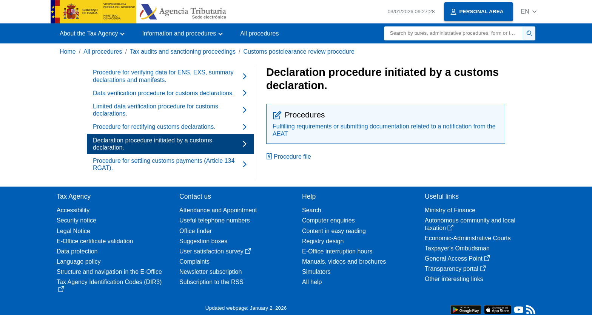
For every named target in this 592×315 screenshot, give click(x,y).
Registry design (323, 241)
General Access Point (457, 258)
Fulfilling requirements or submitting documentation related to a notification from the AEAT (384, 130)
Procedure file (288, 156)
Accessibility (73, 210)
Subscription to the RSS (211, 282)
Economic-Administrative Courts (468, 238)
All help (312, 282)
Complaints (194, 261)
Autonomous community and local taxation (470, 224)
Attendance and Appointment (218, 210)
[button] (528, 11)
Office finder (195, 231)
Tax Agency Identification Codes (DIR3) (109, 285)
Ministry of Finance (450, 210)
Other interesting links (454, 279)
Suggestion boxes (203, 241)
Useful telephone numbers (214, 220)
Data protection (77, 251)
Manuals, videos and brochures (344, 261)
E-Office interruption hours (337, 251)
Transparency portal (455, 269)
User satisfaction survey (215, 251)
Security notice (76, 220)
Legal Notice (73, 231)
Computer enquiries (328, 220)
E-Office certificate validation (95, 241)
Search (311, 210)
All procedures (259, 33)
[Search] (453, 33)
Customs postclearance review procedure (299, 51)
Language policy (79, 261)
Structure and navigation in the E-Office (109, 272)
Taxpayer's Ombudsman (457, 248)
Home (68, 51)
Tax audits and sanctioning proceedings (183, 51)
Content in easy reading (334, 231)
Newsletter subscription (210, 272)
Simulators (316, 272)
